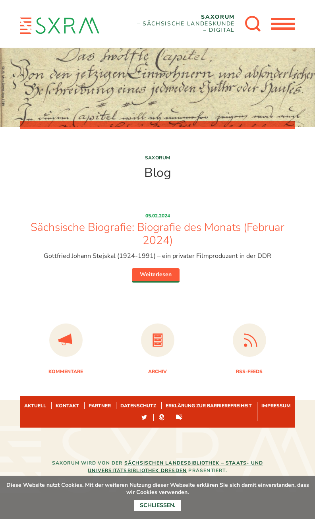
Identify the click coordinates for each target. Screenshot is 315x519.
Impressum (276, 406)
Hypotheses (162, 418)
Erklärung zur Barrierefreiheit (209, 406)
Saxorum (157, 158)
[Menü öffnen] (283, 24)
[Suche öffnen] (253, 24)
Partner (100, 406)
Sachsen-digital (179, 418)
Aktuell (35, 406)
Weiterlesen (156, 274)
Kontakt (67, 406)
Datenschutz (138, 406)
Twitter (144, 418)
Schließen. (157, 505)
